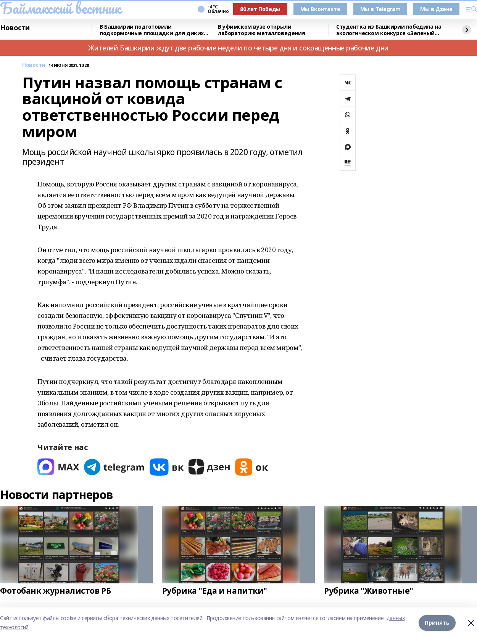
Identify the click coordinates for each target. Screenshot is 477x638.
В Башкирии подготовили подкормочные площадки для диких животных (152, 30)
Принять (437, 622)
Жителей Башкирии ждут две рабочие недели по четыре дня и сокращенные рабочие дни (238, 47)
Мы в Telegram (380, 9)
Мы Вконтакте (320, 9)
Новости (15, 28)
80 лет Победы (260, 9)
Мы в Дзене (436, 9)
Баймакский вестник (60, 8)
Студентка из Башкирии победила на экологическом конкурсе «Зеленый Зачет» (388, 30)
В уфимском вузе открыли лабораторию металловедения (261, 30)
